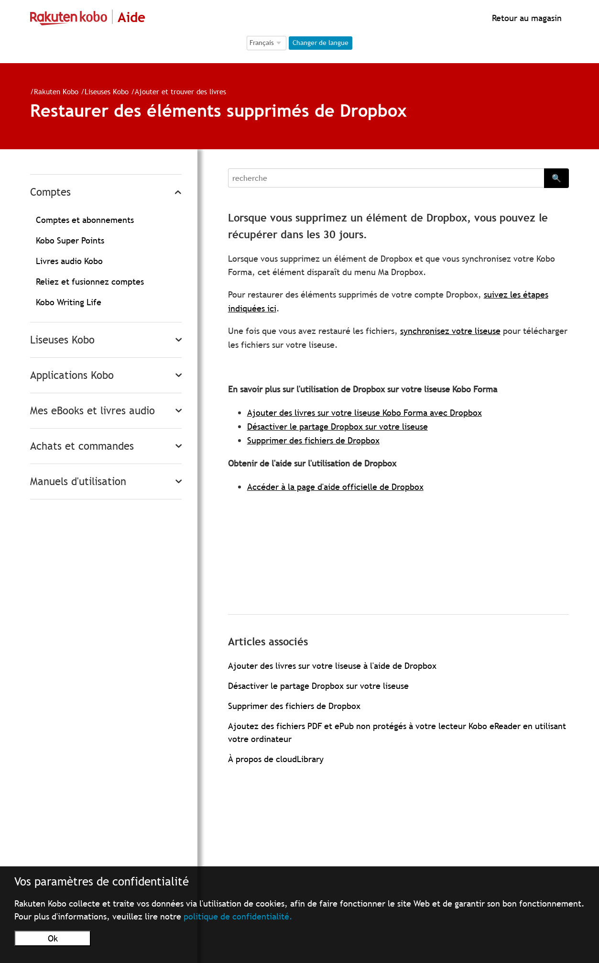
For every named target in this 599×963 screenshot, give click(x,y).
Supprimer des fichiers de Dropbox (313, 440)
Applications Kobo (72, 375)
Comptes (50, 192)
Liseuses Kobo (107, 91)
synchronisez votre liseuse (450, 330)
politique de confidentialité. (238, 916)
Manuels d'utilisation (78, 481)
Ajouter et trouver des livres (180, 91)
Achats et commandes (82, 446)
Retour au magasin (526, 17)
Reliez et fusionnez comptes (90, 281)
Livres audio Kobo (69, 260)
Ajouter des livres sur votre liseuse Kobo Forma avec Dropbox (364, 412)
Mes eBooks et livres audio (92, 410)
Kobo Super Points (70, 240)
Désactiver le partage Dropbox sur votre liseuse (337, 426)
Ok (53, 938)
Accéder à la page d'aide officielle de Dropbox (335, 486)
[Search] (386, 178)
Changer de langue (321, 42)
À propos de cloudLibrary (276, 758)
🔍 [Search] (556, 178)
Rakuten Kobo (56, 91)
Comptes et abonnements (85, 219)
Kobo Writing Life (68, 302)
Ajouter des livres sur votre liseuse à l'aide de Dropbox (332, 665)
